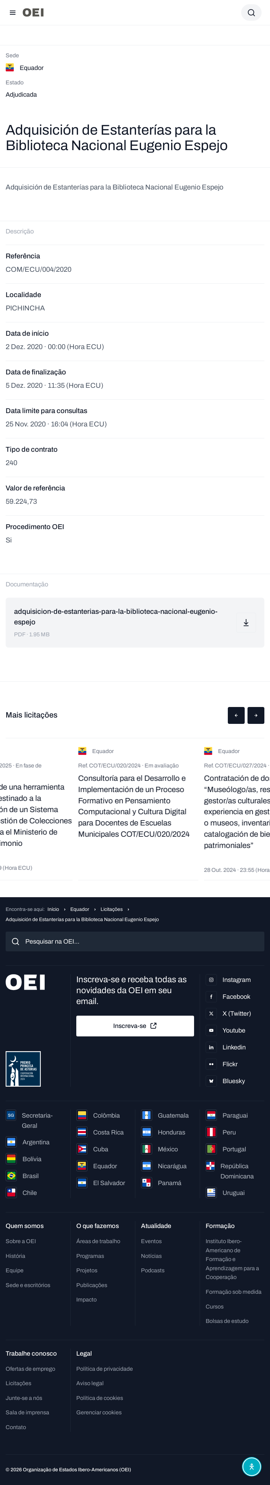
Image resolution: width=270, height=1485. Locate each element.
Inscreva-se (135, 1026)
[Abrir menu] (12, 12)
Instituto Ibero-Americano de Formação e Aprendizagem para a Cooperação (232, 1259)
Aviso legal (90, 1383)
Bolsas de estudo (227, 1321)
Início (53, 909)
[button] (236, 715)
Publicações (91, 1285)
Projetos (86, 1270)
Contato (16, 1427)
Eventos (151, 1241)
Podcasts (153, 1270)
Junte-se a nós (24, 1398)
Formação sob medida (234, 1292)
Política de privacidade (104, 1369)
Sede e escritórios (28, 1285)
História (15, 1256)
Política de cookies (99, 1398)
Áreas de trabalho (98, 1241)
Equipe (15, 1270)
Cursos (215, 1307)
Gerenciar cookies (99, 1412)
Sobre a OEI (21, 1241)
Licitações (112, 909)
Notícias (151, 1256)
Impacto (86, 1300)
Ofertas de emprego (30, 1369)
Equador (79, 909)
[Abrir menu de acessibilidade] (252, 1467)
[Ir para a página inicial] (33, 12)
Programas (90, 1256)
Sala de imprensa (27, 1412)
